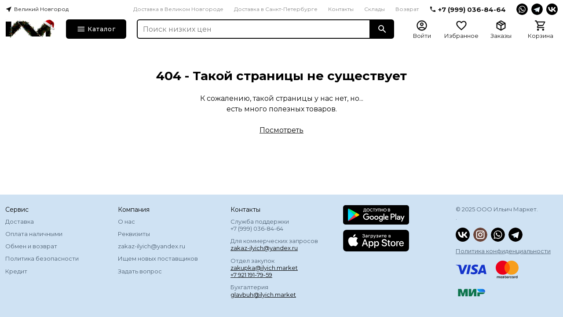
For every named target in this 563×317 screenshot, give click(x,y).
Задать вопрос (140, 271)
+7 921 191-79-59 (251, 274)
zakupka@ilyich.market (264, 267)
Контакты (341, 9)
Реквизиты (134, 233)
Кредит (16, 271)
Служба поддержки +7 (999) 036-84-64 (259, 225)
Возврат (407, 9)
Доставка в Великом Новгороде (178, 9)
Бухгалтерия (263, 291)
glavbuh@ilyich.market (263, 294)
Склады (374, 9)
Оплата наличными (33, 233)
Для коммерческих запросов (274, 244)
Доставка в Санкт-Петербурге (276, 9)
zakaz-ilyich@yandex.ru (151, 246)
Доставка (19, 221)
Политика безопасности (42, 258)
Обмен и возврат (31, 246)
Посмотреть (281, 130)
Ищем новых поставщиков (158, 258)
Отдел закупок (264, 268)
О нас (126, 221)
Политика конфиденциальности (503, 250)
